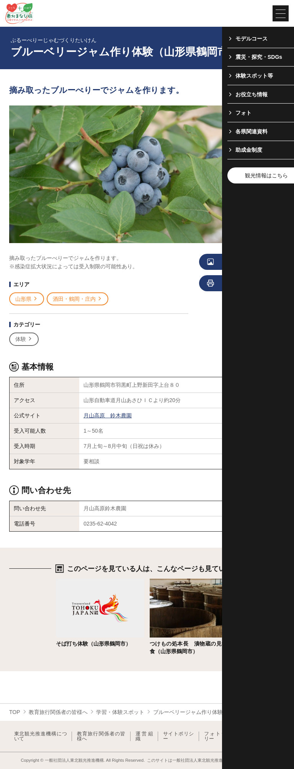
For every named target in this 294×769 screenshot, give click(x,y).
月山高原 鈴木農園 (107, 415)
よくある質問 (266, 736)
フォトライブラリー (224, 736)
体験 (24, 339)
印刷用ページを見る (239, 283)
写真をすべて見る (238, 262)
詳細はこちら (72, 582)
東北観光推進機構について (40, 736)
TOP (14, 712)
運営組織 (144, 736)
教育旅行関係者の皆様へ (58, 712)
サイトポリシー (178, 736)
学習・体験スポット (120, 712)
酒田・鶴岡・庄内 (77, 299)
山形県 (26, 299)
